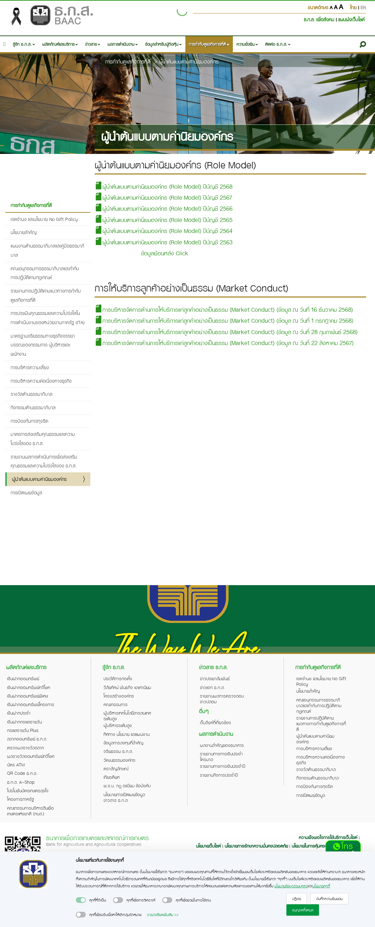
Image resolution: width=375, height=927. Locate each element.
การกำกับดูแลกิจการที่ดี (128, 61)
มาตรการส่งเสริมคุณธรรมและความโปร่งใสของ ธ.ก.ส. (43, 438)
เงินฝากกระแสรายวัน (24, 721)
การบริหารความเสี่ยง (30, 367)
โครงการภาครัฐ (20, 799)
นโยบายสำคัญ (24, 232)
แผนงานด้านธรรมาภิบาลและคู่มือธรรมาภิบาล (47, 250)
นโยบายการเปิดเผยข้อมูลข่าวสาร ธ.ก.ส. (124, 797)
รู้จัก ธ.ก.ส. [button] (24, 44)
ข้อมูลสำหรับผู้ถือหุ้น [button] (163, 44)
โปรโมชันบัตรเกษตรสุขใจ (28, 790)
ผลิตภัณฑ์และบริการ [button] (60, 44)
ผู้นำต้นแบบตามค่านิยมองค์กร (189, 61)
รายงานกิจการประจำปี (219, 775)
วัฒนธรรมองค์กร (119, 760)
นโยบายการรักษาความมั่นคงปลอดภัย (256, 846)
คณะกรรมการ (115, 704)
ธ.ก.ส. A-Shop (21, 782)
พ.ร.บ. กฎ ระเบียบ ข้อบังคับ (127, 785)
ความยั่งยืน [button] (247, 44)
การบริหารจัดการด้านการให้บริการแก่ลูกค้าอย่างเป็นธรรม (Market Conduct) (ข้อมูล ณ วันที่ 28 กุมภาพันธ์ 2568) (226, 332)
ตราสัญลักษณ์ (115, 768)
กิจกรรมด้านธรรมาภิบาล (33, 407)
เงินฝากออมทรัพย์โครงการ (30, 704)
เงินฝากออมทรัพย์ (23, 678)
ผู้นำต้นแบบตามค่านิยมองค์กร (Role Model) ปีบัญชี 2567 (163, 197)
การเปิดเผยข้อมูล (26, 492)
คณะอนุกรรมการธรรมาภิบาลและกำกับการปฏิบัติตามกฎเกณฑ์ (45, 273)
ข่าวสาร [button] (92, 44)
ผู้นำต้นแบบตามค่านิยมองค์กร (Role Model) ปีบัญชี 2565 (164, 220)
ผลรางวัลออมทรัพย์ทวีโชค (30, 756)
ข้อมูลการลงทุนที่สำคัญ (123, 742)
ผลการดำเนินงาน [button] (122, 44)
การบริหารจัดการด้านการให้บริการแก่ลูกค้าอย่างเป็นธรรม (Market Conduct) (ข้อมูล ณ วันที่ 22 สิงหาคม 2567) (224, 343)
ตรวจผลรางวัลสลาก (25, 747)
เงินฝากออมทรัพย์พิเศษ (27, 696)
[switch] (81, 900)
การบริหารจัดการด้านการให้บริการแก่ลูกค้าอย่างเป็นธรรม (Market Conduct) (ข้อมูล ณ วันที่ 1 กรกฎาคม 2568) (224, 320)
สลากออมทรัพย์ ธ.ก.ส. (27, 739)
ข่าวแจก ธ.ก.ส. (212, 687)
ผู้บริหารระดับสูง (117, 725)
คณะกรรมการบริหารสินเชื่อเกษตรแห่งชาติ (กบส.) (30, 811)
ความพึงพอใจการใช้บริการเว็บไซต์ (329, 837)
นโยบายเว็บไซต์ (208, 846)
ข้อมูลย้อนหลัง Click (164, 253)
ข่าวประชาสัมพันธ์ (215, 678)
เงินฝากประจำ (18, 713)
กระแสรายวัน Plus (23, 730)
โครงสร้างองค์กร (118, 696)
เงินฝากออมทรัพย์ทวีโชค (28, 687)
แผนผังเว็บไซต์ (351, 19)
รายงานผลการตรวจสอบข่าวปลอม (222, 699)
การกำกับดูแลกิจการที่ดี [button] (209, 44)
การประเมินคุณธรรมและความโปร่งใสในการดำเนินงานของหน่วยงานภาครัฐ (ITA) (48, 318)
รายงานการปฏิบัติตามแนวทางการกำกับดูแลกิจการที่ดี (46, 295)
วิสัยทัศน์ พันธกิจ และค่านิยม (127, 687)
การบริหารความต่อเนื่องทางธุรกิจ (41, 380)
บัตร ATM (16, 764)
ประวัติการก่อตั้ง (117, 678)
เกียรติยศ (111, 777)
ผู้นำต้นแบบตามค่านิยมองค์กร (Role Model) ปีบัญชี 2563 (164, 242)
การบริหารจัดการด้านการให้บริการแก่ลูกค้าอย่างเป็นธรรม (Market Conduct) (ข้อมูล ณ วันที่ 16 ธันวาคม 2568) (224, 309)
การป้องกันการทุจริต (29, 420)
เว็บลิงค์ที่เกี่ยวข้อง (215, 722)
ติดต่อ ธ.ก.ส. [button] (278, 44)
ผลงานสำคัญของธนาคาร (222, 745)
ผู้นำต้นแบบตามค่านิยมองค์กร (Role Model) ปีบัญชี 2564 (164, 231)
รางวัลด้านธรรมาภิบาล (31, 393)
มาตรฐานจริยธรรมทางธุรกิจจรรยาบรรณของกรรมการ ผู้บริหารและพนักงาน (43, 344)
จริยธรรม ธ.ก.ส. (118, 751)
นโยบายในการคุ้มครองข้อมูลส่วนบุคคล (324, 846)
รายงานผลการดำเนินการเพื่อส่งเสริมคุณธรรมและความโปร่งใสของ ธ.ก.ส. (44, 461)
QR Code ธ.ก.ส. (22, 773)
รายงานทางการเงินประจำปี (222, 766)
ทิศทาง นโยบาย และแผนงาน (126, 734)
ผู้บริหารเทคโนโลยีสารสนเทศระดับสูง (127, 716)
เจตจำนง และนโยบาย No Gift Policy (44, 219)
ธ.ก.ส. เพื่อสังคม (320, 19)
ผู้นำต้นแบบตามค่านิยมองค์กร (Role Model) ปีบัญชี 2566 (164, 208)
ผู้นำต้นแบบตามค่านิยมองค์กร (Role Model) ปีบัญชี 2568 (164, 186)
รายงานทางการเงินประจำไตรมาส (221, 756)
